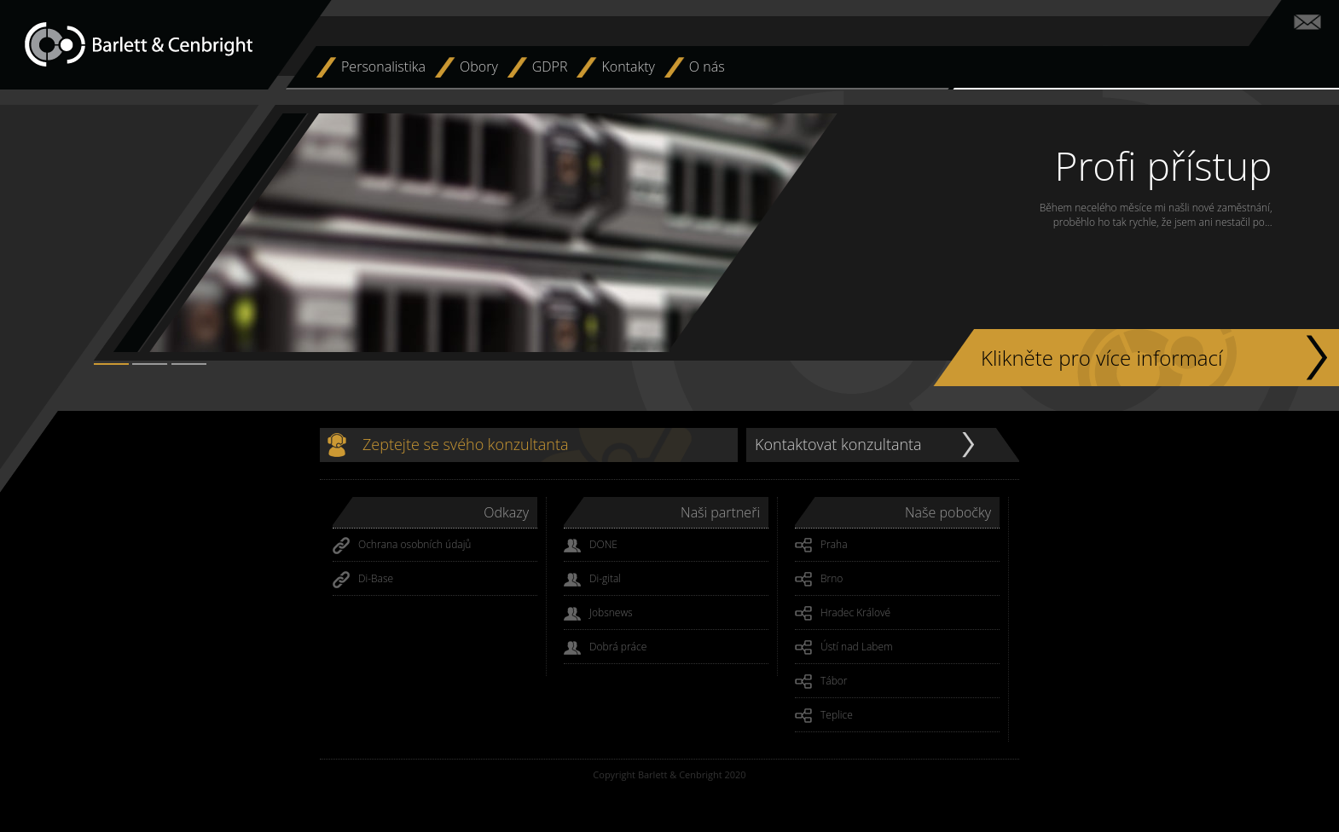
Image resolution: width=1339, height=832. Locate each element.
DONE (590, 545)
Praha (821, 545)
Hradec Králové (842, 613)
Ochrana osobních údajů (402, 545)
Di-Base (363, 579)
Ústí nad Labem (844, 647)
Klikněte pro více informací (1101, 358)
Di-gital (592, 579)
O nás (707, 66)
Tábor (821, 681)
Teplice (824, 716)
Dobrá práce (605, 647)
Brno (819, 579)
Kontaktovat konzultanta (838, 444)
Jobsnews (598, 613)
